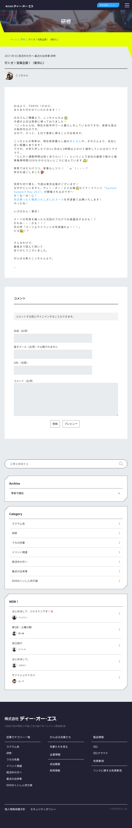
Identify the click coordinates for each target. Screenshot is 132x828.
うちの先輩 (12, 759)
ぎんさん (75, 141)
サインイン (43, 316)
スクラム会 (12, 746)
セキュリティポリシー (43, 809)
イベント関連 (14, 766)
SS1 (95, 746)
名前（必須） (21, 331)
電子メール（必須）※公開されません (36, 347)
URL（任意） (21, 362)
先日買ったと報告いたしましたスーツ (39, 199)
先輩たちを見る (59, 746)
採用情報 (55, 770)
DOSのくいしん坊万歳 (19, 785)
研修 (23, 39)
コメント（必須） (24, 381)
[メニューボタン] (127, 5)
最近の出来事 (42, 56)
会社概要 (55, 764)
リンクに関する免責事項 (107, 770)
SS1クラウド (100, 753)
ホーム (14, 39)
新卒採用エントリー (108, 5)
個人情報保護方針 (15, 809)
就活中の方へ (26, 56)
